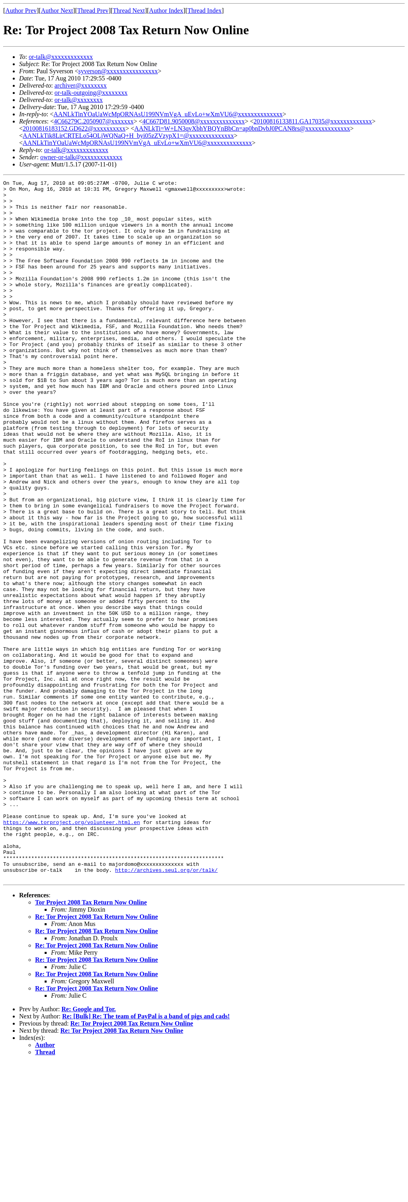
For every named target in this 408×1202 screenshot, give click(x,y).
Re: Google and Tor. (88, 1148)
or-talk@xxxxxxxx (79, 99)
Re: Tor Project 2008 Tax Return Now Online (96, 1056)
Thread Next (129, 10)
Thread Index (205, 10)
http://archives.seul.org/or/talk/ (166, 1008)
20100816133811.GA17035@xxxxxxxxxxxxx (312, 121)
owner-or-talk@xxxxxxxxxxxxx (81, 157)
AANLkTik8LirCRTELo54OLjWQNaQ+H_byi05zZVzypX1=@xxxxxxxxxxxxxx (128, 135)
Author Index (166, 10)
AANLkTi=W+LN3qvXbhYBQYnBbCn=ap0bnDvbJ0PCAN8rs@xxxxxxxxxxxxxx (242, 128)
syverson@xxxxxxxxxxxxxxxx (118, 71)
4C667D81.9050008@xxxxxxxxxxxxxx (193, 121)
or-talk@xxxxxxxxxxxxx (61, 56)
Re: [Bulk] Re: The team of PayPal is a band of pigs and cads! (146, 1156)
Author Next (57, 10)
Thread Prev (93, 10)
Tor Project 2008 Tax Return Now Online (91, 1042)
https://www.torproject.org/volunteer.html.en (71, 951)
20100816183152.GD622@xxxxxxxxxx (74, 128)
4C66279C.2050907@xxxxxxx (93, 121)
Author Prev (21, 10)
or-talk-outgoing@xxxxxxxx (91, 92)
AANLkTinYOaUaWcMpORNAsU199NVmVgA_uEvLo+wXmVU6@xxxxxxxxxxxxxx (167, 114)
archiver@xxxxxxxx (81, 85)
